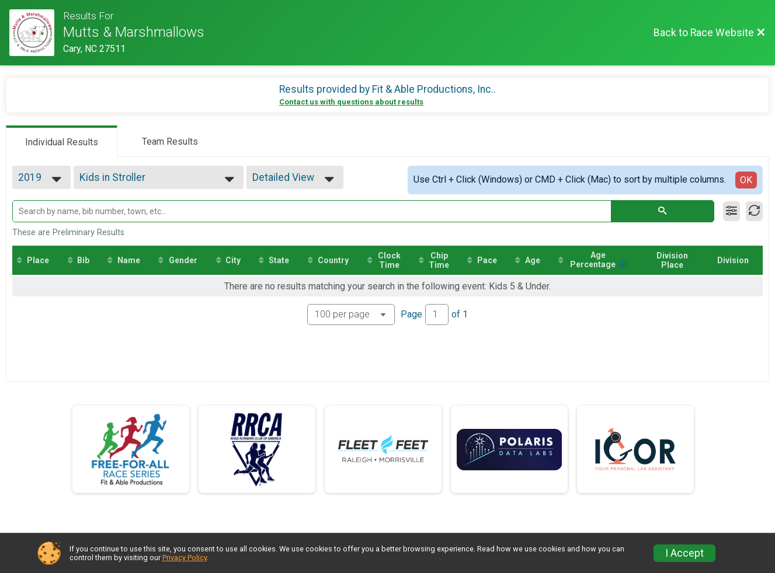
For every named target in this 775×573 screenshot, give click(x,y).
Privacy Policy (184, 557)
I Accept (684, 553)
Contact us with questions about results (351, 101)
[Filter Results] (731, 211)
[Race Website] (36, 32)
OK (746, 180)
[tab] (61, 141)
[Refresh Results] (754, 211)
